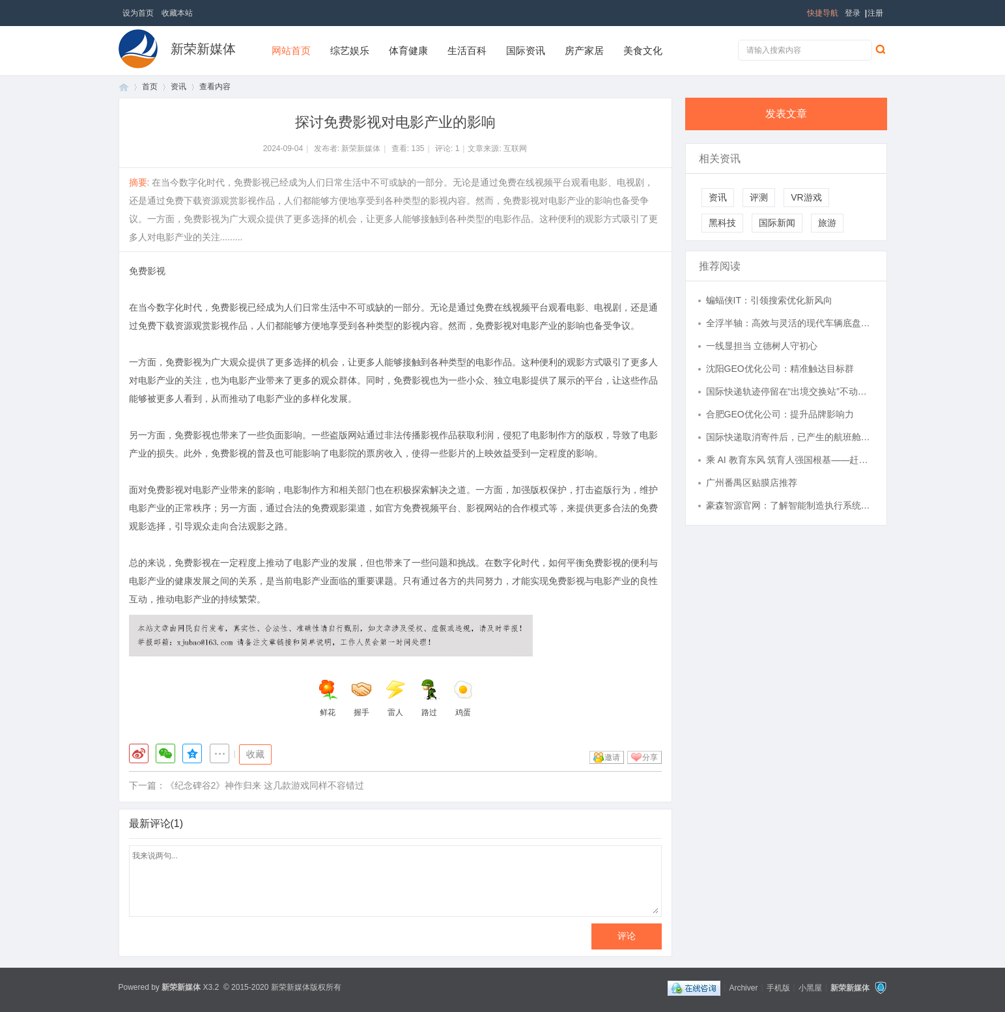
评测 (759, 197)
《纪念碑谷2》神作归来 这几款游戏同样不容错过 (265, 785)
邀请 (612, 757)
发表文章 (786, 113)
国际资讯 (525, 50)
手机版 (778, 987)
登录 (852, 13)
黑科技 (722, 223)
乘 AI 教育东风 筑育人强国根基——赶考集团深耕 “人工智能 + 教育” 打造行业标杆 (790, 460)
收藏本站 (177, 13)
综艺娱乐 (349, 50)
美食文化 (642, 50)
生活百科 (467, 50)
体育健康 (408, 50)
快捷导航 (822, 13)
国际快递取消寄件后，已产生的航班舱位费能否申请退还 (790, 437)
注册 (875, 13)
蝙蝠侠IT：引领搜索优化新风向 (769, 300)
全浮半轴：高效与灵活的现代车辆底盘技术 (790, 323)
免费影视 (147, 271)
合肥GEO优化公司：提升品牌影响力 (780, 414)
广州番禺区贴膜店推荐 (751, 482)
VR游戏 (806, 197)
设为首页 (138, 13)
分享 (650, 757)
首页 (124, 86)
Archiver (743, 987)
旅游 (827, 223)
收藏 (255, 754)
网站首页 (291, 50)
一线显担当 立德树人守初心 (762, 346)
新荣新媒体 (203, 49)
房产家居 (584, 50)
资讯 (178, 86)
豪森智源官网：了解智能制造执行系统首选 (790, 505)
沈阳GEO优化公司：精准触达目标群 (780, 368)
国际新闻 (777, 223)
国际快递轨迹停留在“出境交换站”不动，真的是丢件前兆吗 (790, 391)
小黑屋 (810, 987)
